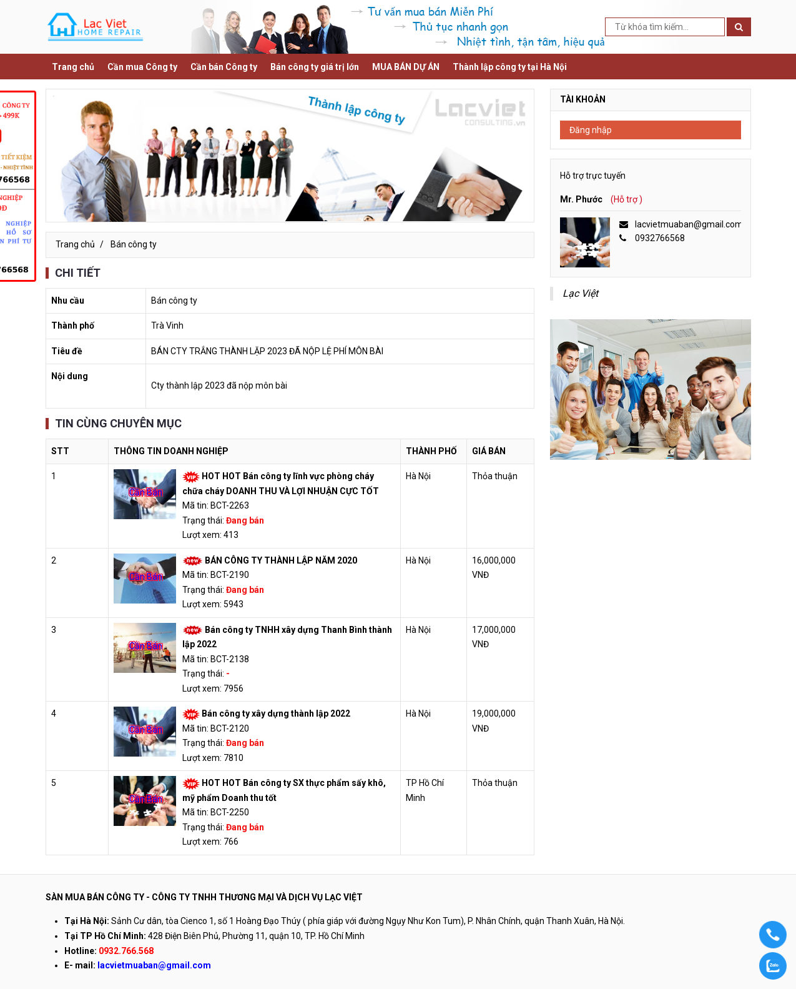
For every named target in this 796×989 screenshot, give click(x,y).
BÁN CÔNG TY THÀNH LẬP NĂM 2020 (281, 560)
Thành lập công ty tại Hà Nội (510, 67)
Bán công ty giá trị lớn (314, 67)
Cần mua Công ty (142, 67)
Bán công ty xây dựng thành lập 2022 (276, 713)
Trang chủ (73, 67)
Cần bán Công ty (223, 67)
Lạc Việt (580, 293)
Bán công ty (134, 244)
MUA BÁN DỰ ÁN (406, 67)
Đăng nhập (590, 130)
